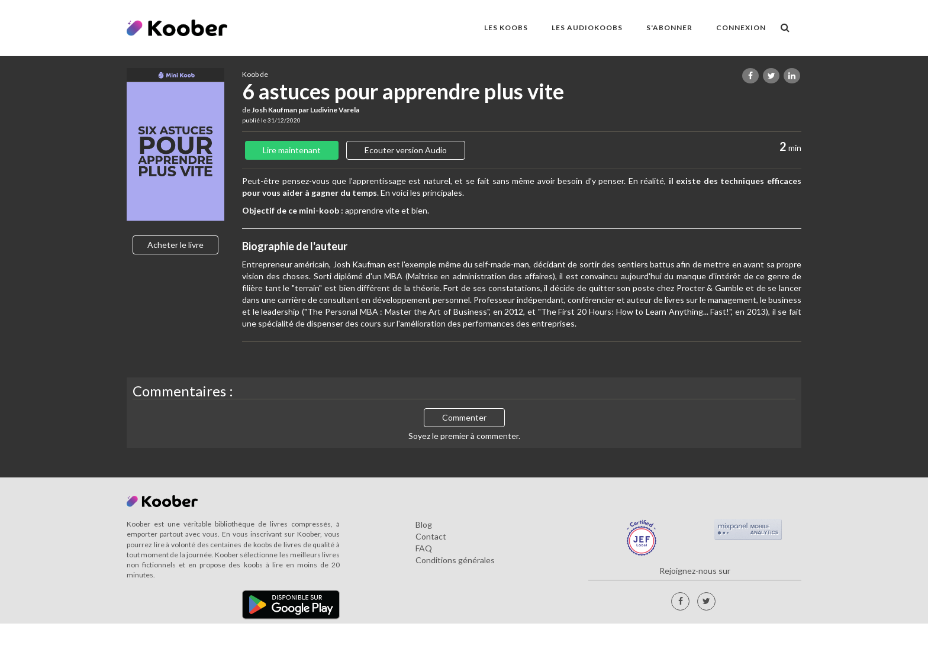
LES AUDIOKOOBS (587, 27)
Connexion (741, 27)
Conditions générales (455, 560)
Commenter (464, 417)
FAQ (423, 548)
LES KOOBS (506, 27)
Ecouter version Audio (406, 150)
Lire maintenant (292, 150)
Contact (430, 536)
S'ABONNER (669, 27)
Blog (423, 524)
